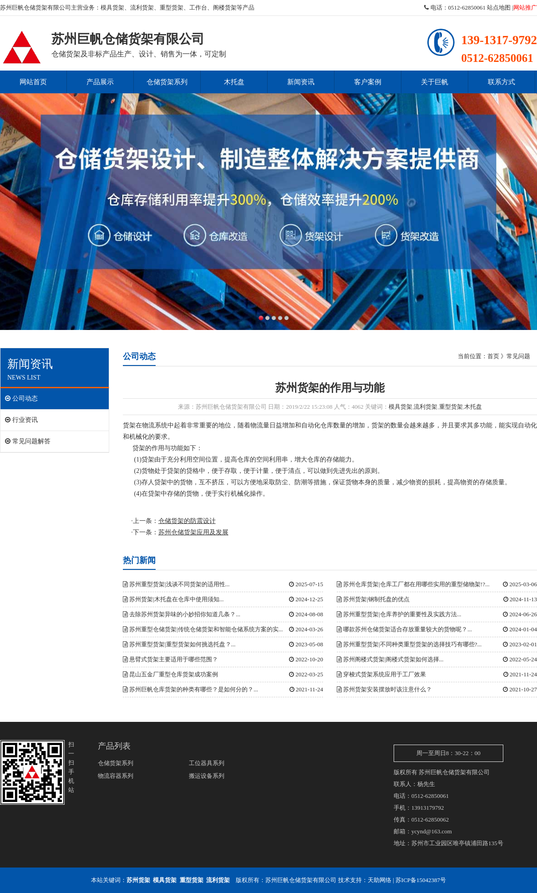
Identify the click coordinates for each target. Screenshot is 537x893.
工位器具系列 (206, 763)
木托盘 (234, 82)
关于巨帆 (434, 82)
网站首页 (33, 82)
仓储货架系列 (167, 82)
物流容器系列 (115, 775)
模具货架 (112, 7)
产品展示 (100, 82)
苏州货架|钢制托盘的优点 (373, 599)
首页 (493, 356)
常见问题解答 (28, 441)
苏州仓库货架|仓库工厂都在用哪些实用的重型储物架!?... (413, 584)
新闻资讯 (300, 82)
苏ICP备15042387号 (420, 880)
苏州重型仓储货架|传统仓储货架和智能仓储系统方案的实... (203, 629)
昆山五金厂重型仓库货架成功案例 (170, 674)
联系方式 (501, 82)
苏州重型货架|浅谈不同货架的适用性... (176, 584)
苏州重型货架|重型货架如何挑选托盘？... (179, 644)
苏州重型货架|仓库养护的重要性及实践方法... (399, 614)
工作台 (198, 7)
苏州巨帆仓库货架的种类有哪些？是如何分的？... (190, 689)
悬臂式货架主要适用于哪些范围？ (170, 659)
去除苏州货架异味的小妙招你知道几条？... (181, 614)
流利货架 (142, 7)
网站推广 (525, 7)
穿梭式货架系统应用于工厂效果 (381, 674)
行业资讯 (21, 419)
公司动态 (21, 398)
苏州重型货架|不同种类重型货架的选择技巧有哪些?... (409, 644)
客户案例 (367, 82)
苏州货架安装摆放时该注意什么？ (384, 689)
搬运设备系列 (206, 775)
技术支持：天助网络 (364, 880)
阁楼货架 (225, 7)
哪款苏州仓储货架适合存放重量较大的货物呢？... (404, 629)
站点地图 (499, 7)
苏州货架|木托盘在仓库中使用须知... (173, 599)
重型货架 (171, 7)
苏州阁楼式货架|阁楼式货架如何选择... (390, 659)
